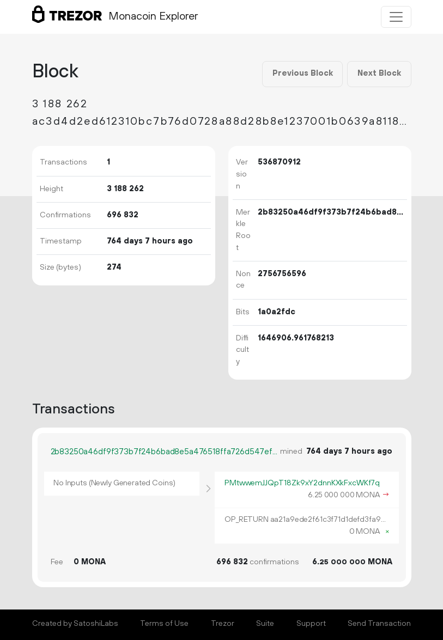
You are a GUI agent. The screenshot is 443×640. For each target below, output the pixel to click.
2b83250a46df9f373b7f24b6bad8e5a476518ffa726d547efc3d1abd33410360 (165, 452)
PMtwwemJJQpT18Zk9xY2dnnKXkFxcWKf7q (302, 483)
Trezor (222, 624)
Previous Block (302, 73)
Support (311, 624)
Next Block (379, 73)
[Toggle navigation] (396, 17)
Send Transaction (379, 624)
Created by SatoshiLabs (75, 624)
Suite (265, 624)
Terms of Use (164, 624)
